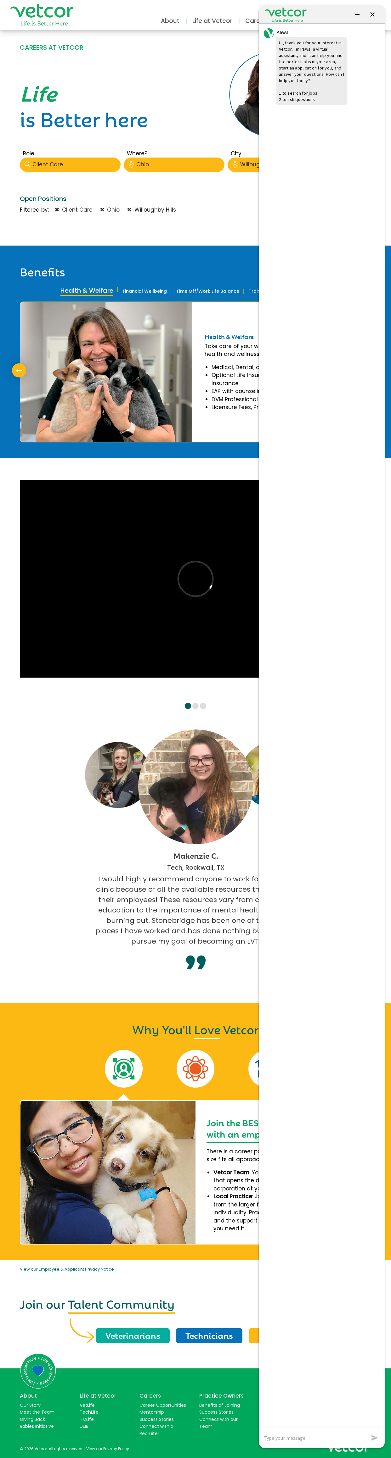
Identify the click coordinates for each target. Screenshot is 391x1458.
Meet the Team (37, 1412)
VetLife (87, 1405)
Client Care (73, 164)
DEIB (84, 1426)
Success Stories (156, 1419)
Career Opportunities (162, 1405)
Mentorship (151, 1412)
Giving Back (32, 1419)
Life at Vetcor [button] (212, 21)
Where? (137, 153)
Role (28, 153)
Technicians (209, 1335)
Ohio (176, 164)
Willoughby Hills (152, 209)
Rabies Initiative (37, 1426)
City (236, 153)
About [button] (170, 21)
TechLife (89, 1412)
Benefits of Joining (219, 1405)
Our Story (30, 1405)
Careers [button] (257, 21)
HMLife (87, 1419)
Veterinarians (132, 1335)
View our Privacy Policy (107, 1448)
